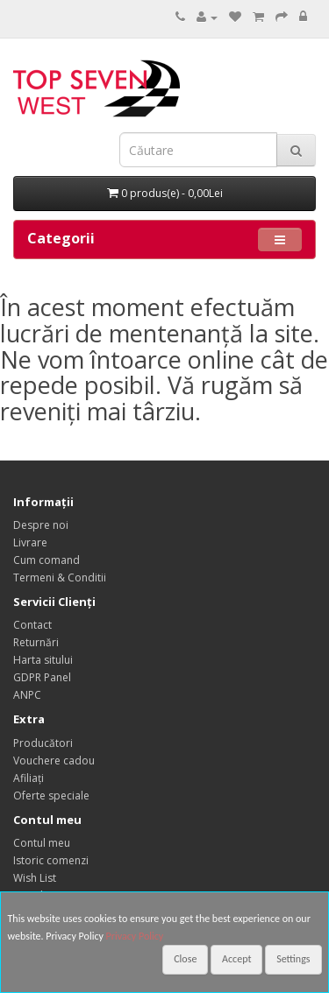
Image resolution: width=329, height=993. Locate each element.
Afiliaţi (28, 778)
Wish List (34, 877)
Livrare (30, 542)
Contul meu (41, 842)
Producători (43, 743)
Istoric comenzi (51, 860)
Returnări (36, 642)
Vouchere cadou (54, 760)
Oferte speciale (51, 795)
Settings (293, 959)
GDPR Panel (42, 677)
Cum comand (46, 560)
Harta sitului (43, 659)
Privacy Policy (135, 936)
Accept (236, 959)
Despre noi (40, 525)
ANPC (27, 694)
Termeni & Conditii (59, 577)
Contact (32, 624)
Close (185, 959)
